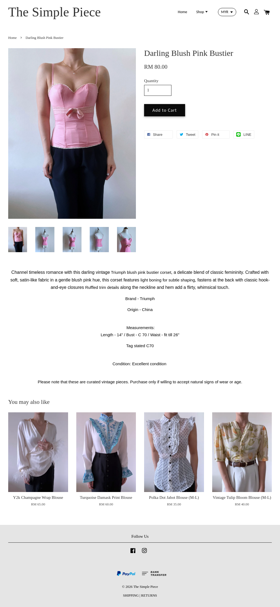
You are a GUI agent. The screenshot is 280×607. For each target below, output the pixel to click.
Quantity (151, 81)
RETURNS (149, 595)
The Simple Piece (54, 12)
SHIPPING (131, 595)
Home (182, 12)
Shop (202, 12)
